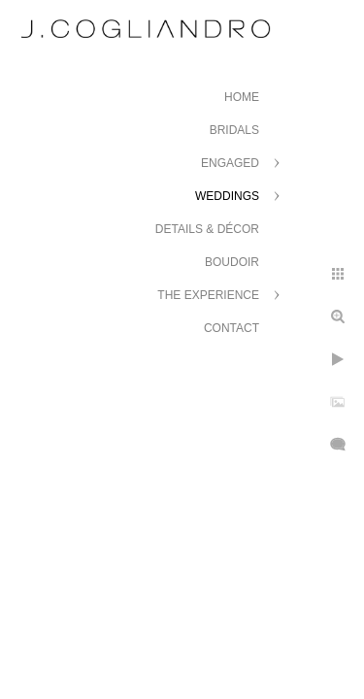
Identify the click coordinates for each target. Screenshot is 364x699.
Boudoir (232, 262)
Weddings (227, 196)
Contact (231, 328)
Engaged (230, 163)
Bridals (234, 130)
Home (241, 97)
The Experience (208, 295)
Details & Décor (207, 229)
